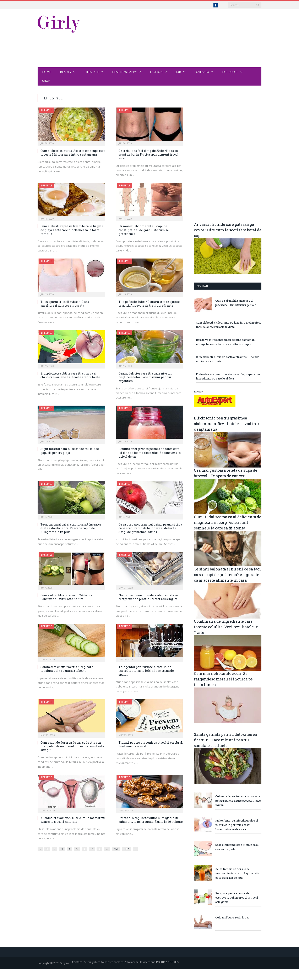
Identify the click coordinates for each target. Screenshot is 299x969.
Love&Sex (201, 72)
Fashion (156, 72)
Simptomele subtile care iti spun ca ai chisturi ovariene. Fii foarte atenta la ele (70, 375)
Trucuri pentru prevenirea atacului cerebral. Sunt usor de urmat (151, 744)
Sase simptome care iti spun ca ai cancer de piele (237, 847)
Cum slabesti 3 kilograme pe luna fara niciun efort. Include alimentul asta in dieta (228, 325)
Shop (46, 81)
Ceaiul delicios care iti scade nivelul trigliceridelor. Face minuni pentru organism (145, 377)
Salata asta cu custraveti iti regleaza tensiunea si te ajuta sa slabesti (66, 669)
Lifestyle (92, 72)
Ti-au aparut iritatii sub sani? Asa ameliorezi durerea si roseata (64, 303)
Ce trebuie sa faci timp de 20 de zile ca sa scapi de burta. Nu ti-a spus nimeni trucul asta (149, 154)
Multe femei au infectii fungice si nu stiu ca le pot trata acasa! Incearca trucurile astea (236, 825)
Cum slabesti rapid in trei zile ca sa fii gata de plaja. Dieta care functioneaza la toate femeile (71, 230)
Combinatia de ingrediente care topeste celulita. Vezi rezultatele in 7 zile (226, 627)
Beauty (65, 72)
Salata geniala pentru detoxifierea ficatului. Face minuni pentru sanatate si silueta (225, 740)
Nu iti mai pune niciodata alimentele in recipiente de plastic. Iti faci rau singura (148, 597)
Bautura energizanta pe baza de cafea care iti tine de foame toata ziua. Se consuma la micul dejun (150, 452)
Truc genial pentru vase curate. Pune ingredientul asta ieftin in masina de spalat (146, 670)
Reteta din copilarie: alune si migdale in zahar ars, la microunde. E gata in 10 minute (151, 820)
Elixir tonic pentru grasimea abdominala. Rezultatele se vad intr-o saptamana (227, 424)
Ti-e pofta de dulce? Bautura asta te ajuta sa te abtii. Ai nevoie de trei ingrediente (149, 303)
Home (46, 72)
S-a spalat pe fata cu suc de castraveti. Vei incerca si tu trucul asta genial (236, 897)
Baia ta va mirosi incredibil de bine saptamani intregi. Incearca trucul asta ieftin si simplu (225, 342)
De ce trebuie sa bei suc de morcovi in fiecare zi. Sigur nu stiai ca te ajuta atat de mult (237, 873)
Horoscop (230, 72)
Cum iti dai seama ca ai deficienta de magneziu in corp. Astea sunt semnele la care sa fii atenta (227, 522)
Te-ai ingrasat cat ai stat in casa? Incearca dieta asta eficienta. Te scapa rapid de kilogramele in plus (70, 528)
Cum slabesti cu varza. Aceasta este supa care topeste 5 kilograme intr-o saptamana (72, 152)
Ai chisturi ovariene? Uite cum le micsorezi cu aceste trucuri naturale (72, 820)
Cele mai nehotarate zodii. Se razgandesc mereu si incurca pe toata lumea (223, 679)
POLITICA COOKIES (167, 962)
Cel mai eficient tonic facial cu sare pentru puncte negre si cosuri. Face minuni (238, 800)
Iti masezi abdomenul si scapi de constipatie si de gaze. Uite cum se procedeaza (144, 230)
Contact (77, 962)
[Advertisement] (185, 38)
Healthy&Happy (124, 72)
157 (126, 849)
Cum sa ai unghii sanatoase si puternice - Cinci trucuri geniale (235, 303)
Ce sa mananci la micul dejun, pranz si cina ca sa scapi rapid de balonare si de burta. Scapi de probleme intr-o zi (150, 528)
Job (178, 72)
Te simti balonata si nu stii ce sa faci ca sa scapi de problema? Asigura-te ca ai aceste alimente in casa (227, 575)
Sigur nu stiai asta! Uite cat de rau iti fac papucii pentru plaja (69, 450)
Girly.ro (198, 392)
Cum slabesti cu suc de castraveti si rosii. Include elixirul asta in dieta (227, 359)
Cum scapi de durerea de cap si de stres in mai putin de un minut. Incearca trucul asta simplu (72, 746)
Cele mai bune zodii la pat (232, 917)
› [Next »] (135, 849)
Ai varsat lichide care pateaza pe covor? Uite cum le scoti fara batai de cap (227, 230)
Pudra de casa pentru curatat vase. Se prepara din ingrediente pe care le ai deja (228, 376)
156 (116, 849)
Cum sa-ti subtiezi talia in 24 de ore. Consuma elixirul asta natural (66, 597)
